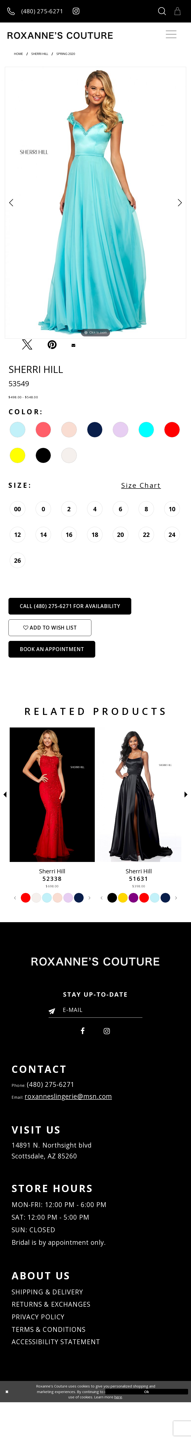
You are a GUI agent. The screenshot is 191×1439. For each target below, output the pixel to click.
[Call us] (35, 11)
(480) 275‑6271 (54, 1088)
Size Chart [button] (141, 485)
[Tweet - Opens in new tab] (27, 345)
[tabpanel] (95, 203)
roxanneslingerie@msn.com (76, 1101)
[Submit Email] (54, 1013)
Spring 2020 (65, 54)
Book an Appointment (52, 649)
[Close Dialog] (44, 1428)
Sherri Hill (39, 54)
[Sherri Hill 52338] (52, 795)
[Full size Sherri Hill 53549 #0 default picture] (95, 203)
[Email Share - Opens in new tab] (73, 345)
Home (18, 54)
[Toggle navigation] (171, 35)
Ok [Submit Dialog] (146, 1428)
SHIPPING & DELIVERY (51, 1321)
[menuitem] (81, 1032)
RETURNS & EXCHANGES (56, 1335)
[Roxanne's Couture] (60, 36)
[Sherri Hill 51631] (138, 795)
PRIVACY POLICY (41, 1350)
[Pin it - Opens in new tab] (52, 345)
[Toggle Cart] (177, 11)
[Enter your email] (96, 1010)
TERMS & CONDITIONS (53, 1364)
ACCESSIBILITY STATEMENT (61, 1378)
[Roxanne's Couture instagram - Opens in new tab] (76, 11)
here (118, 1434)
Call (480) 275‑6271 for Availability (70, 606)
